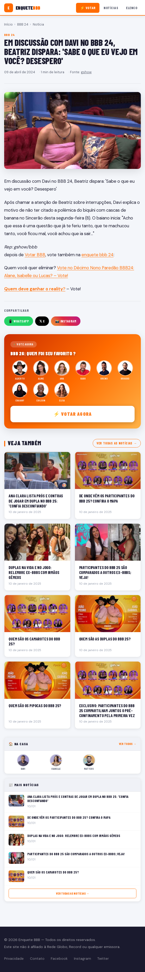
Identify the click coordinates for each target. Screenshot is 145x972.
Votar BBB (35, 255)
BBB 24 (22, 24)
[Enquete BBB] (22, 7)
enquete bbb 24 (97, 255)
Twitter (103, 958)
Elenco (131, 7)
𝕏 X (42, 321)
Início (8, 24)
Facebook (59, 958)
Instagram (82, 958)
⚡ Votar (88, 7)
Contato (37, 958)
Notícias (111, 7)
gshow (86, 72)
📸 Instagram (66, 321)
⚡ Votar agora (72, 414)
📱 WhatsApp (18, 321)
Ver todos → (127, 743)
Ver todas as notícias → (117, 443)
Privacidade (14, 958)
